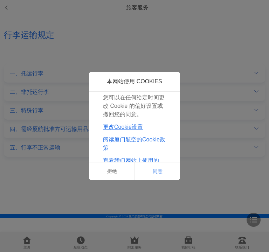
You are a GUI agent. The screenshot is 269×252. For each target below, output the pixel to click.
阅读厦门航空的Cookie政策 (134, 143)
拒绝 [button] (112, 171)
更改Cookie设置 (123, 127)
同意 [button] (158, 171)
